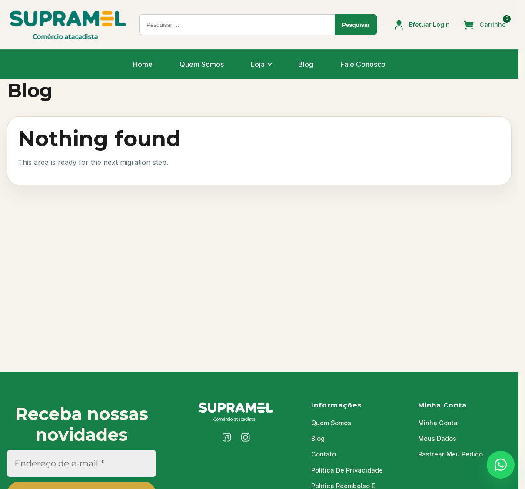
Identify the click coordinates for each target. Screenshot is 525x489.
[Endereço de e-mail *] (81, 463)
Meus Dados (437, 438)
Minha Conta (438, 423)
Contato (323, 454)
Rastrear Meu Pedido (450, 454)
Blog (305, 64)
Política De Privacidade (347, 470)
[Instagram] (245, 437)
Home (143, 64)
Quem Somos (201, 64)
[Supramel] (236, 411)
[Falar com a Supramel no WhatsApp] (501, 465)
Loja (258, 64)
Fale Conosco (362, 64)
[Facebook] (227, 437)
